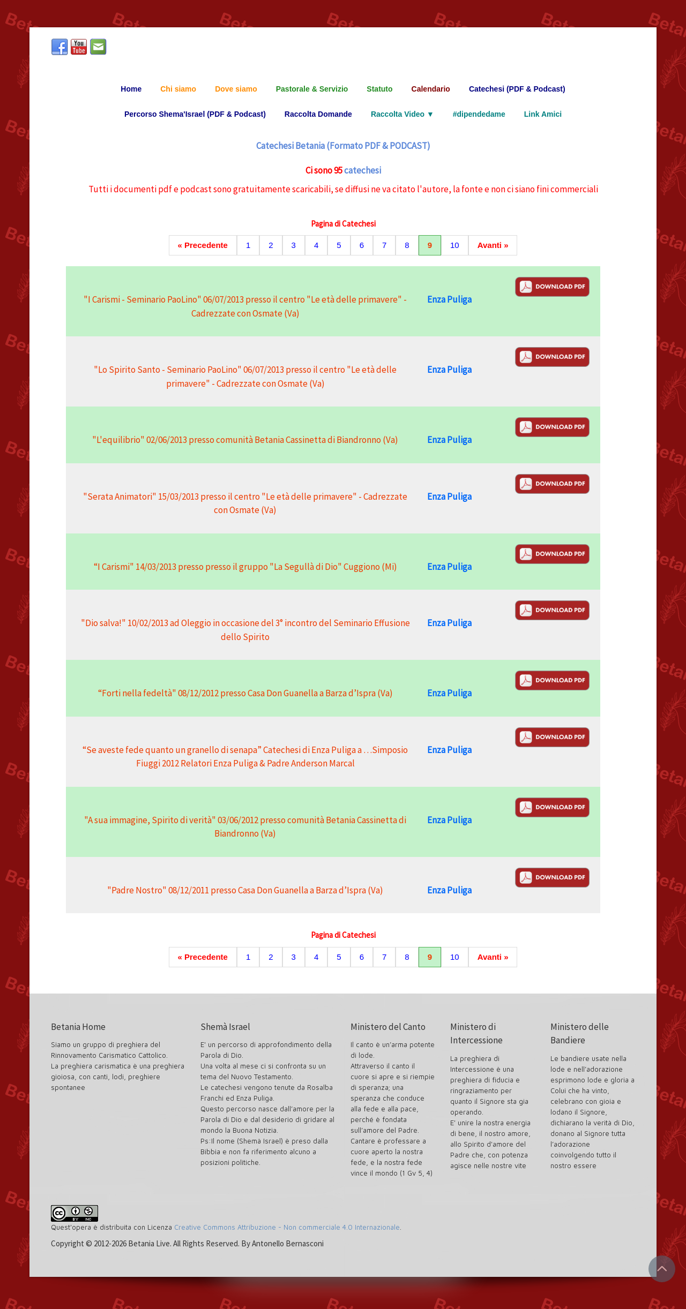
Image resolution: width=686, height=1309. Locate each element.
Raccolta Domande (318, 114)
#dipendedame (479, 114)
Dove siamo (236, 89)
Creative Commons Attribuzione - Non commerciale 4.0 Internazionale (287, 1227)
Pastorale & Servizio (312, 89)
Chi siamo (178, 89)
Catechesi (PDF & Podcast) (517, 89)
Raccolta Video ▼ (402, 114)
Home (131, 89)
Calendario (431, 89)
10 (454, 245)
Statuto (379, 89)
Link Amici (543, 114)
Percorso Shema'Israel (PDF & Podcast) (195, 114)
